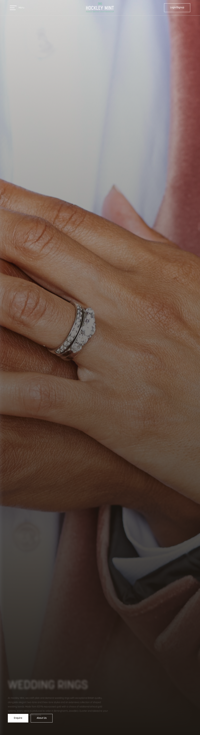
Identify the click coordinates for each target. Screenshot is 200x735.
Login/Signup (177, 7)
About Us (41, 718)
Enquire (18, 718)
